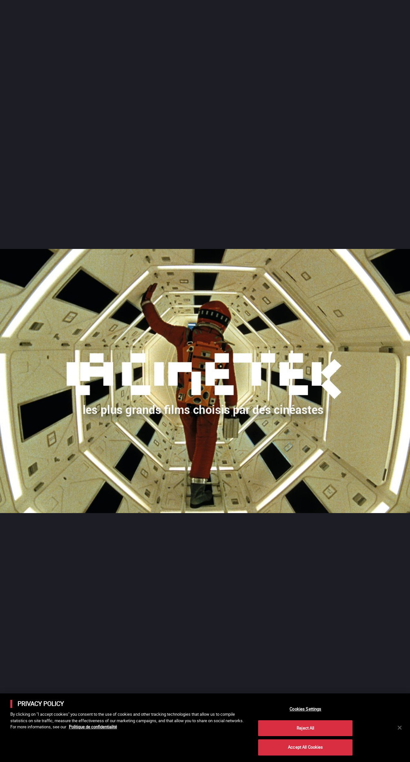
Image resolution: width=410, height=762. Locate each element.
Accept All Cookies (305, 747)
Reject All (305, 728)
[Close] (400, 728)
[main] (205, 727)
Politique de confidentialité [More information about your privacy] (93, 727)
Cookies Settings (305, 709)
